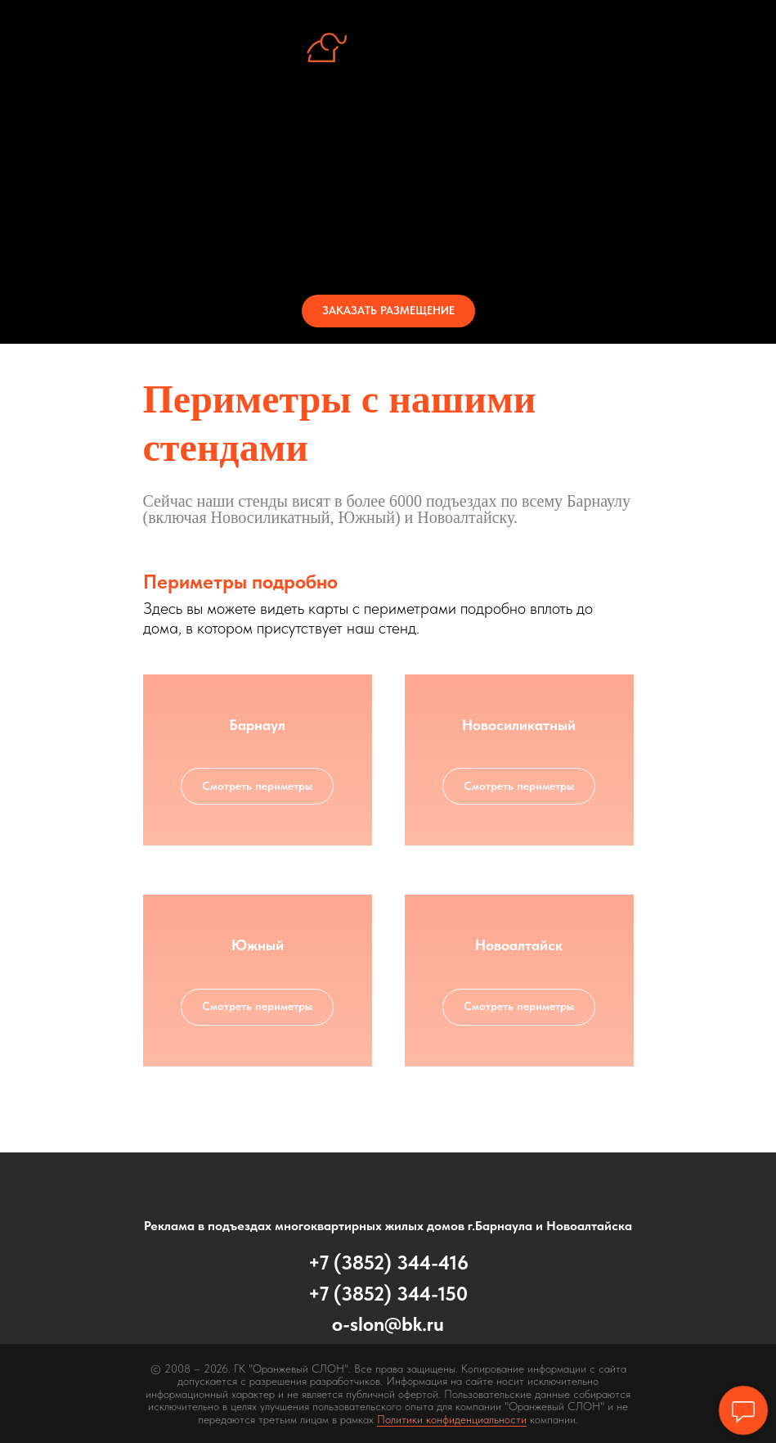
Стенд (388, 158)
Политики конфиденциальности (452, 1419)
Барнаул (257, 724)
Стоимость (388, 217)
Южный (257, 945)
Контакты (388, 247)
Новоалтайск (519, 945)
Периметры (388, 188)
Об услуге (388, 129)
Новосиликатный (519, 724)
